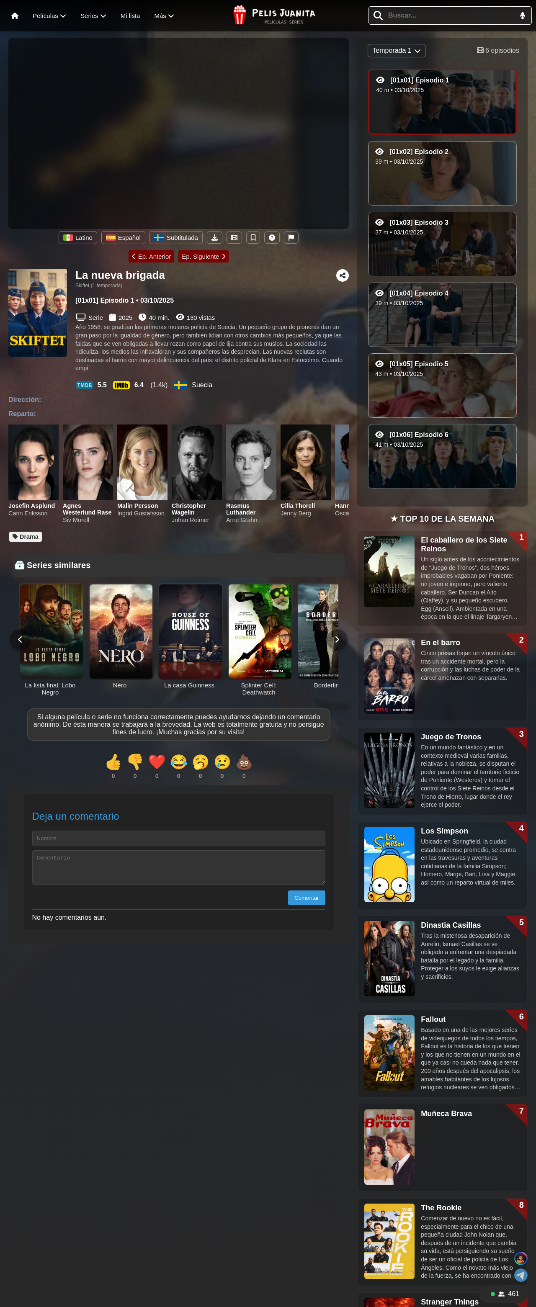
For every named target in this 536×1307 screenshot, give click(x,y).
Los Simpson (444, 831)
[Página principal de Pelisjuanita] (275, 15)
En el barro (440, 642)
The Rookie (441, 1208)
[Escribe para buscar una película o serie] (446, 15)
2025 (125, 317)
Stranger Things (450, 1302)
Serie (89, 317)
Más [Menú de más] (164, 15)
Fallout (433, 1019)
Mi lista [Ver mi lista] (130, 15)
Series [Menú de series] (93, 15)
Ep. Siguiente (203, 256)
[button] (378, 15)
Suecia (193, 385)
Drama (26, 536)
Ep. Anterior (151, 256)
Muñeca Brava (446, 1113)
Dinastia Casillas (451, 925)
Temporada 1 (396, 50)
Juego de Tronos (451, 737)
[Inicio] (15, 15)
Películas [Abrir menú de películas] (49, 15)
